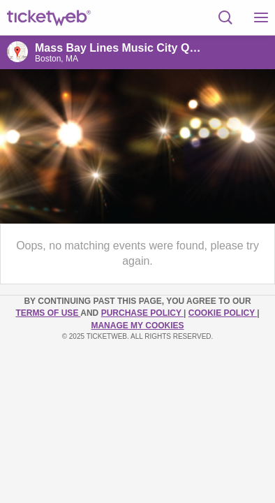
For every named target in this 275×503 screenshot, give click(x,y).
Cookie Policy (222, 313)
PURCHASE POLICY (142, 313)
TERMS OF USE (47, 313)
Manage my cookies (137, 325)
